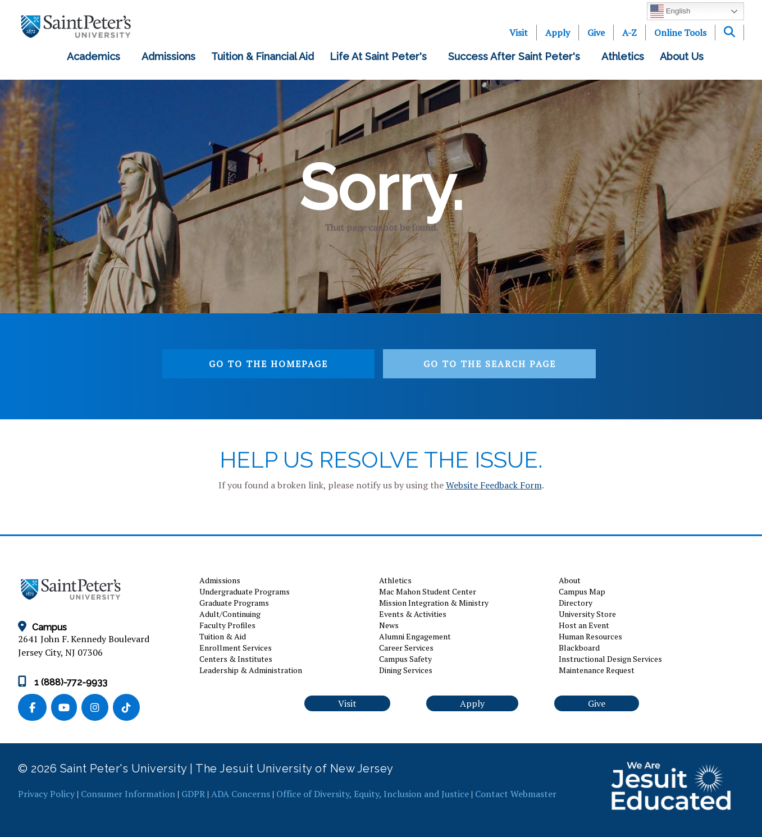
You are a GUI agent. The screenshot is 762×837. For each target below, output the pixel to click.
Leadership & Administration (250, 670)
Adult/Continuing (230, 614)
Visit (518, 32)
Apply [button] (472, 703)
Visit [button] (347, 703)
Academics (96, 56)
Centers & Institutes (235, 658)
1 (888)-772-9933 (62, 682)
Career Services (406, 647)
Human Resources (590, 636)
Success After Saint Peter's (517, 56)
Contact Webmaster (515, 794)
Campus (42, 627)
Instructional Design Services (610, 658)
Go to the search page (489, 364)
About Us (684, 56)
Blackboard (579, 647)
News (389, 625)
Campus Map (582, 591)
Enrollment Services (235, 647)
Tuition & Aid (222, 636)
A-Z (629, 32)
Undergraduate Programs (244, 591)
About (570, 580)
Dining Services (405, 670)
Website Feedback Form (494, 485)
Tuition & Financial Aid (262, 56)
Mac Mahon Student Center (427, 591)
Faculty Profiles (227, 625)
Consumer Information (128, 794)
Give (596, 32)
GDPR (193, 794)
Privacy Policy (46, 794)
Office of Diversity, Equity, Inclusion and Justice (372, 794)
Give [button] (596, 703)
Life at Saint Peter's (381, 56)
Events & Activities (412, 614)
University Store (587, 614)
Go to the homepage (268, 364)
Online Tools (680, 32)
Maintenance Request (597, 670)
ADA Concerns (240, 794)
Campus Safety (405, 658)
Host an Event (584, 625)
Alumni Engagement (415, 636)
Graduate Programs (234, 602)
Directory (575, 602)
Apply (557, 32)
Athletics (622, 56)
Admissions (168, 56)
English (670, 11)
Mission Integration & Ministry (434, 602)
